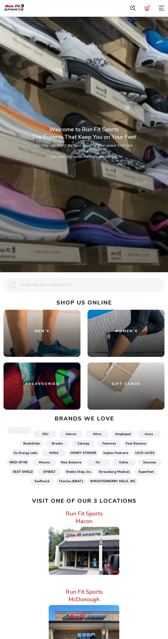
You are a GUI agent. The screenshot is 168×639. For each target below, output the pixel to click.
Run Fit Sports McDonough (84, 595)
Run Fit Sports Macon (84, 517)
